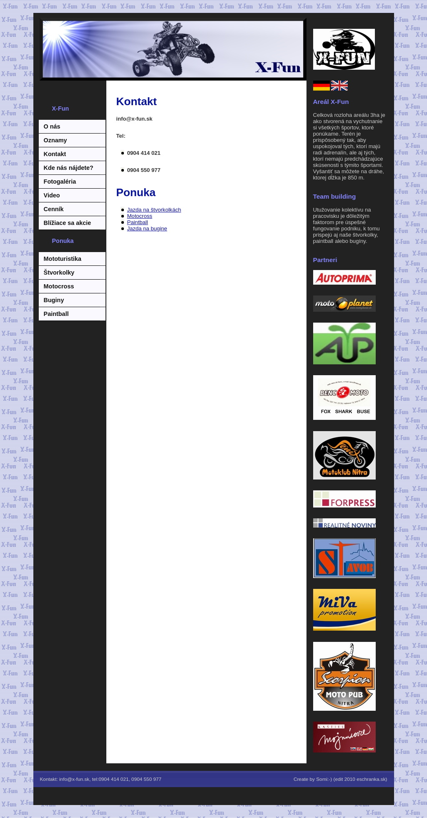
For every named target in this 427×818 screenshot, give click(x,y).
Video (52, 195)
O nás (52, 126)
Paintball (56, 314)
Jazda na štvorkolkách (154, 210)
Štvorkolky (59, 272)
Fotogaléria (60, 181)
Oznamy (55, 140)
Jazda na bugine (147, 228)
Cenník (54, 209)
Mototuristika (62, 258)
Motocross (59, 286)
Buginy (54, 300)
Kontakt (55, 154)
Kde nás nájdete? (68, 167)
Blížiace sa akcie (67, 223)
